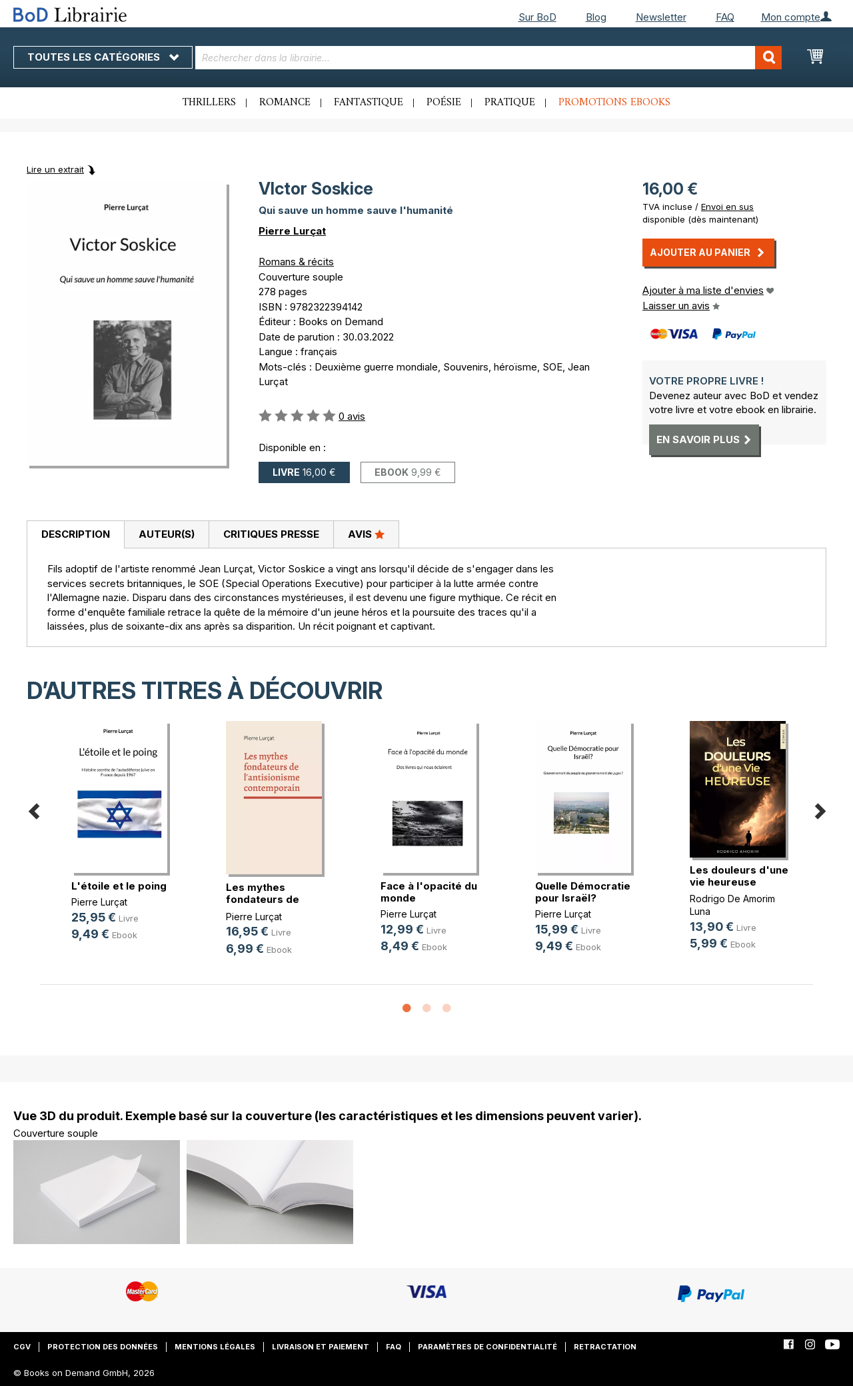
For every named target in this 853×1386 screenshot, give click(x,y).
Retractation (605, 1346)
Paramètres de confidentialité (487, 1346)
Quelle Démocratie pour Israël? (582, 892)
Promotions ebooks (614, 102)
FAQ (725, 17)
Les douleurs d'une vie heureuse (739, 876)
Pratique (509, 102)
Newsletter (661, 17)
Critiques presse (271, 534)
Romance (285, 102)
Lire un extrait (55, 169)
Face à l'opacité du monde (429, 892)
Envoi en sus (727, 206)
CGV (22, 1346)
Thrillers (209, 102)
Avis (366, 533)
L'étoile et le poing (119, 886)
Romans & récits (296, 261)
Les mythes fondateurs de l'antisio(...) (262, 899)
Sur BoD (537, 17)
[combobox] (488, 57)
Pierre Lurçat (292, 231)
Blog (596, 17)
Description (75, 534)
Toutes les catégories (103, 57)
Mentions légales (215, 1346)
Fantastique (368, 102)
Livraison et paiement (320, 1346)
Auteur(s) (167, 534)
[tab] (75, 535)
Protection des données (102, 1346)
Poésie (443, 102)
